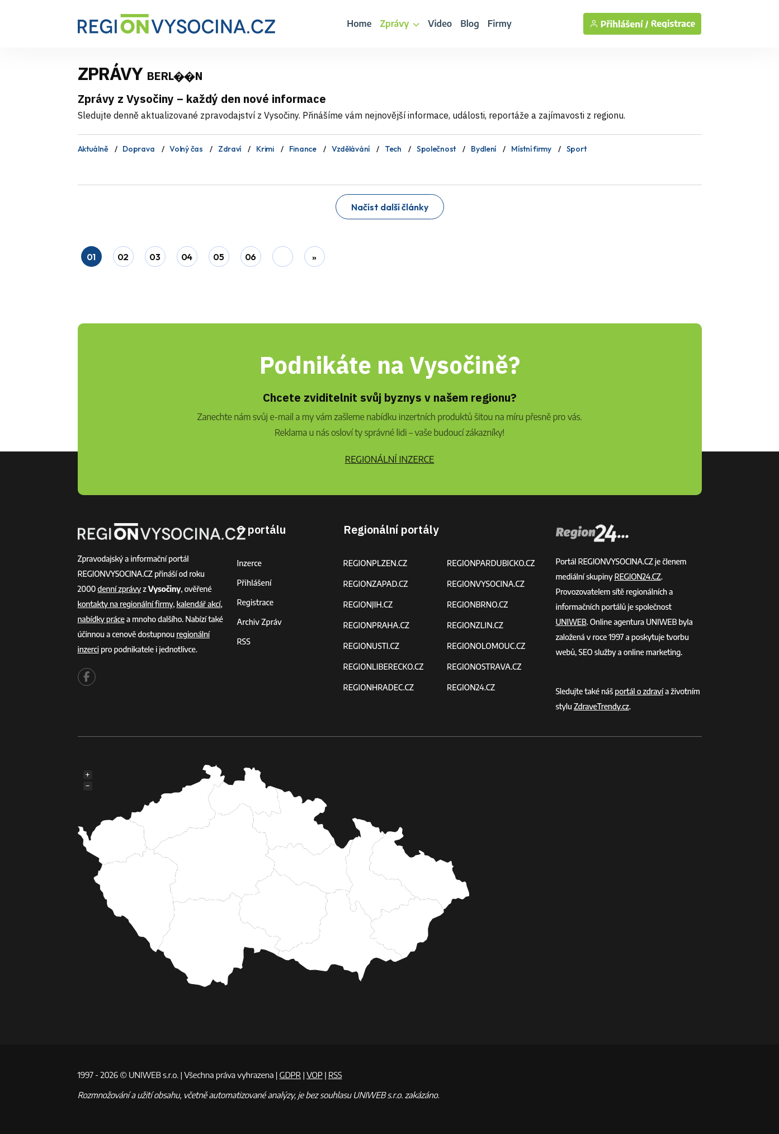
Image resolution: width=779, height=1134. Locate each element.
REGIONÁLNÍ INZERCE (390, 459)
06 (250, 256)
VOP (314, 1075)
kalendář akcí (198, 604)
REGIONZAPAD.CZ (375, 584)
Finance (303, 149)
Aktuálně (93, 149)
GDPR (290, 1075)
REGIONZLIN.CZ (475, 625)
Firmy (500, 23)
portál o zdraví (639, 691)
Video (440, 23)
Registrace (673, 24)
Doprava (138, 149)
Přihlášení (254, 582)
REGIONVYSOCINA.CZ (486, 584)
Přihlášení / (619, 24)
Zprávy (399, 23)
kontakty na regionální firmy (125, 604)
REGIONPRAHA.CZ (376, 625)
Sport (576, 149)
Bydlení (483, 149)
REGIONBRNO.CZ (477, 604)
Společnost (436, 149)
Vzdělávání (351, 149)
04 (186, 256)
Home (359, 23)
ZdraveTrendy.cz (601, 706)
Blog (469, 23)
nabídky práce (101, 619)
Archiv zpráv (259, 622)
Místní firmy (531, 149)
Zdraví (229, 149)
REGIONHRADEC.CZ (378, 687)
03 (154, 256)
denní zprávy (119, 589)
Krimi (265, 149)
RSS (244, 641)
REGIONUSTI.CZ (371, 646)
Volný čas (185, 149)
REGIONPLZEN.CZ (375, 563)
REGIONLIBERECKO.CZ (383, 666)
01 (91, 256)
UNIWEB (571, 622)
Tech (393, 149)
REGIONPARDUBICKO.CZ (491, 563)
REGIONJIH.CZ (368, 604)
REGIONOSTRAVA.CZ (484, 666)
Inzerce (249, 563)
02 (123, 256)
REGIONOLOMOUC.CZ (486, 646)
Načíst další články (389, 207)
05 (218, 256)
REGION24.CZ (471, 687)
